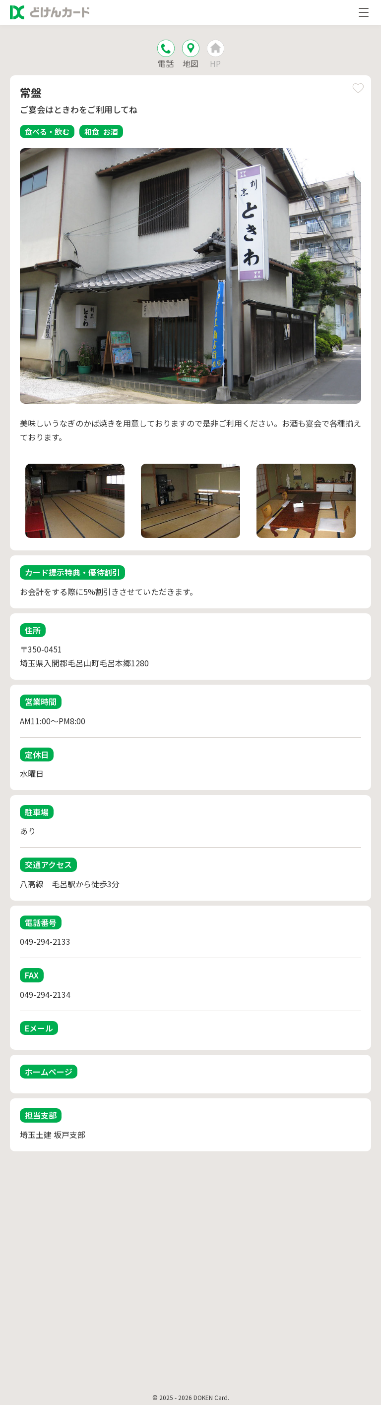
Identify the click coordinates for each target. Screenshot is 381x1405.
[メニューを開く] (364, 12)
